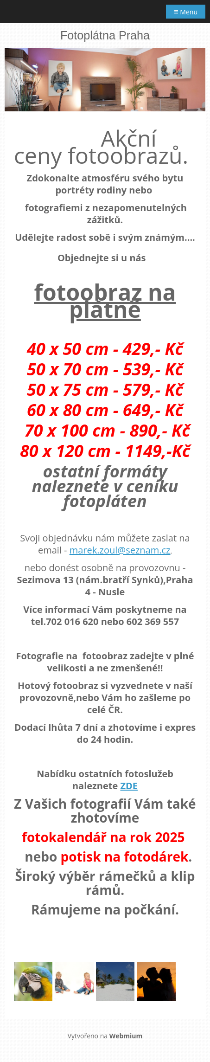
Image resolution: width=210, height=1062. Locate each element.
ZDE (129, 785)
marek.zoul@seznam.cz (120, 550)
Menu (185, 11)
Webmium (126, 1035)
